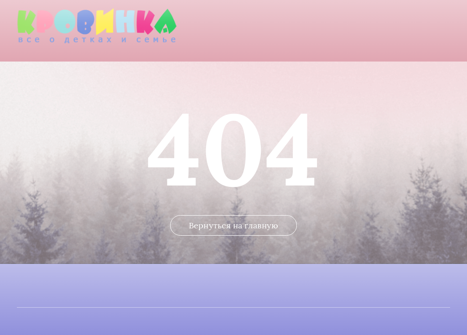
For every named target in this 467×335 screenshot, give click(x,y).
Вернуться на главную (233, 225)
